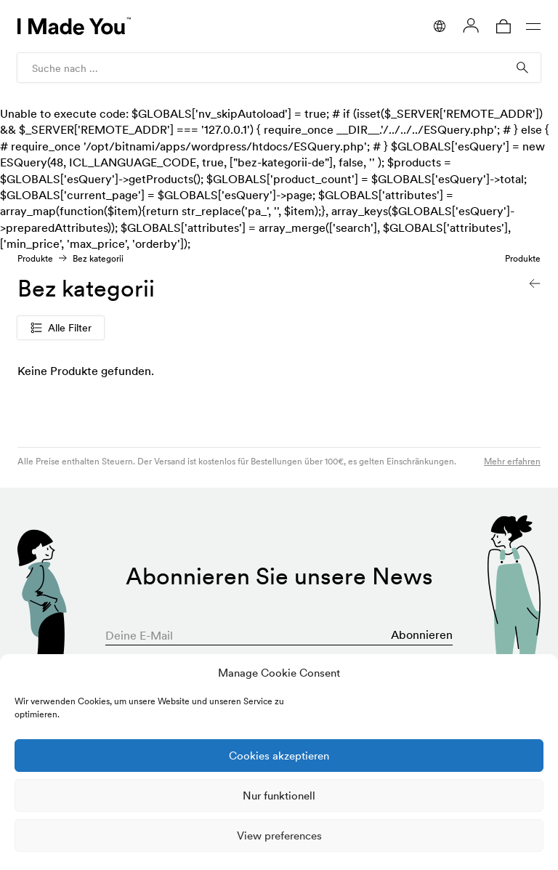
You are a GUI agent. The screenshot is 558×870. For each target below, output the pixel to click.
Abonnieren (422, 634)
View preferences (279, 835)
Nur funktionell (279, 795)
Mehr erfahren (512, 461)
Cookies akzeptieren (279, 755)
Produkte (35, 258)
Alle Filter (61, 327)
